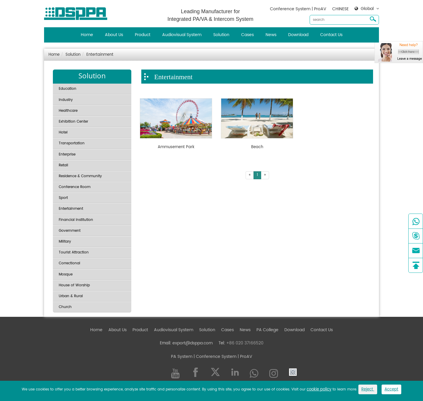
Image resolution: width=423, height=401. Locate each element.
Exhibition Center (73, 121)
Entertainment (99, 55)
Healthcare (68, 111)
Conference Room (74, 187)
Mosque (66, 274)
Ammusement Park (176, 147)
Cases (247, 34)
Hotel (63, 132)
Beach (257, 147)
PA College (267, 329)
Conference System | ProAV (298, 9)
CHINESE (340, 9)
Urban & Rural (71, 296)
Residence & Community (80, 176)
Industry (66, 100)
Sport (63, 198)
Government (69, 231)
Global (367, 9)
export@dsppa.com (192, 343)
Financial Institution (76, 220)
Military (65, 241)
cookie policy (319, 389)
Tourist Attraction (74, 252)
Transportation (72, 143)
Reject (367, 389)
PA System (181, 356)
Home (87, 34)
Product (142, 34)
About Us (114, 34)
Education (67, 89)
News (271, 34)
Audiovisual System (182, 34)
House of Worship (74, 285)
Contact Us (331, 34)
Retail (63, 165)
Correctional (69, 263)
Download (298, 34)
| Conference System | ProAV (222, 356)
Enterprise (67, 154)
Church (65, 307)
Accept (391, 389)
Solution (221, 34)
